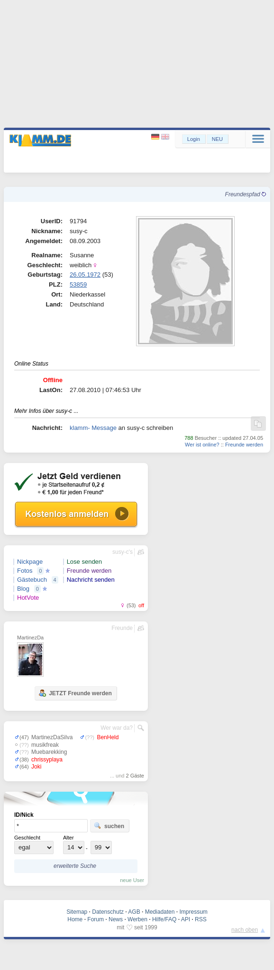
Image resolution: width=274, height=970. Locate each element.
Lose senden (84, 561)
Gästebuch (32, 579)
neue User (132, 880)
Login (193, 139)
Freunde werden (244, 444)
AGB (134, 912)
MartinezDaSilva (52, 737)
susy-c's (122, 552)
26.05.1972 (85, 274)
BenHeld (108, 737)
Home (74, 919)
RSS (201, 919)
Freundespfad (245, 194)
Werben (137, 919)
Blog (23, 588)
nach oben (244, 929)
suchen (109, 826)
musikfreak (45, 745)
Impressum (193, 912)
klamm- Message (93, 427)
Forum (95, 919)
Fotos (25, 570)
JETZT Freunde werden (75, 693)
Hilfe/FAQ (164, 919)
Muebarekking (49, 752)
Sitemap (76, 912)
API (185, 919)
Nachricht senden (91, 579)
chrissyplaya (47, 759)
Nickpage (30, 561)
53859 (78, 284)
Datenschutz (108, 912)
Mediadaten (160, 912)
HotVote (28, 597)
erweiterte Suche (75, 866)
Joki (36, 766)
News (116, 919)
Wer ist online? (202, 444)
